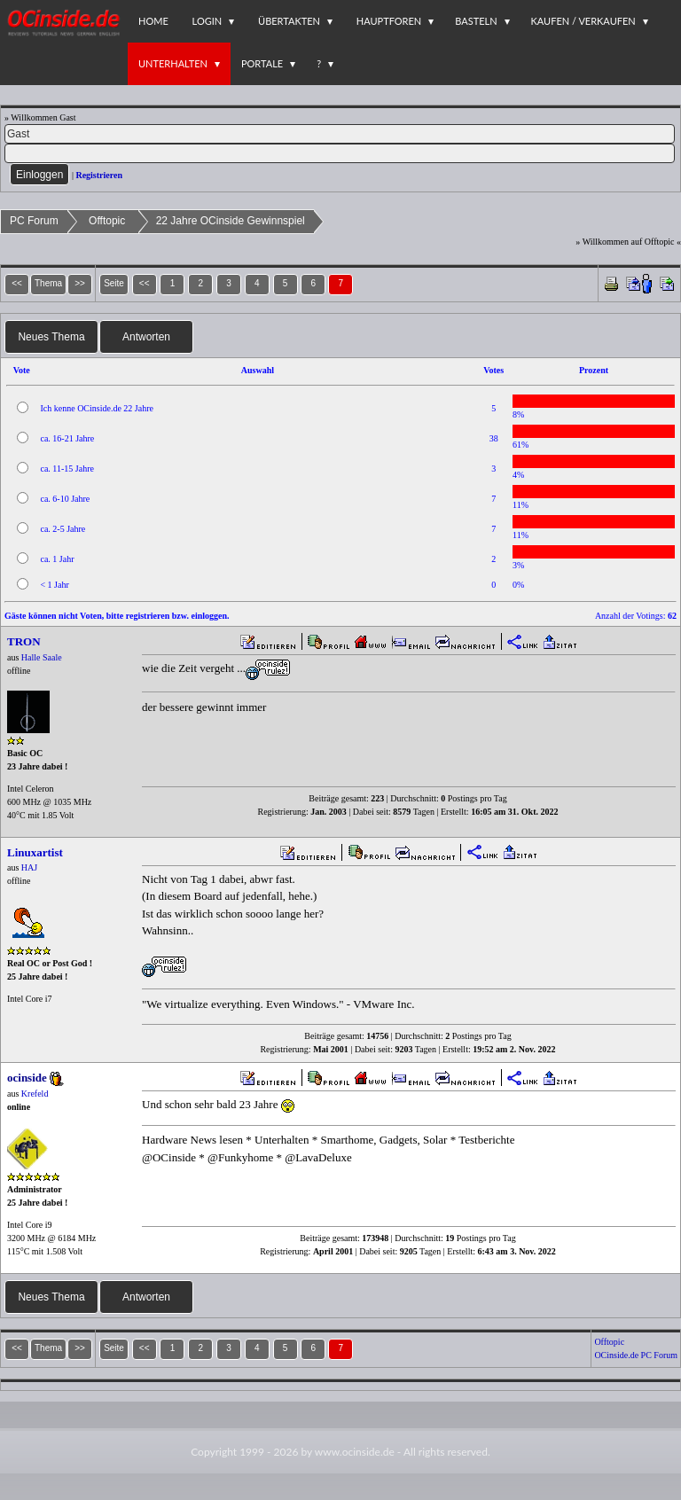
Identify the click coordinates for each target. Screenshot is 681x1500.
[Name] (339, 134)
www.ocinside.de (355, 1451)
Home (153, 21)
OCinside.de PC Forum (635, 1355)
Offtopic (107, 221)
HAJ (29, 867)
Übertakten (289, 21)
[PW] (339, 153)
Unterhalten (172, 63)
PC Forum (34, 221)
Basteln (476, 21)
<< (144, 283)
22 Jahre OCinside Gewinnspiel (230, 221)
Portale (262, 63)
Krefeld (35, 1093)
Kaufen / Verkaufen (583, 21)
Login (207, 21)
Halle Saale (41, 657)
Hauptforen (388, 21)
